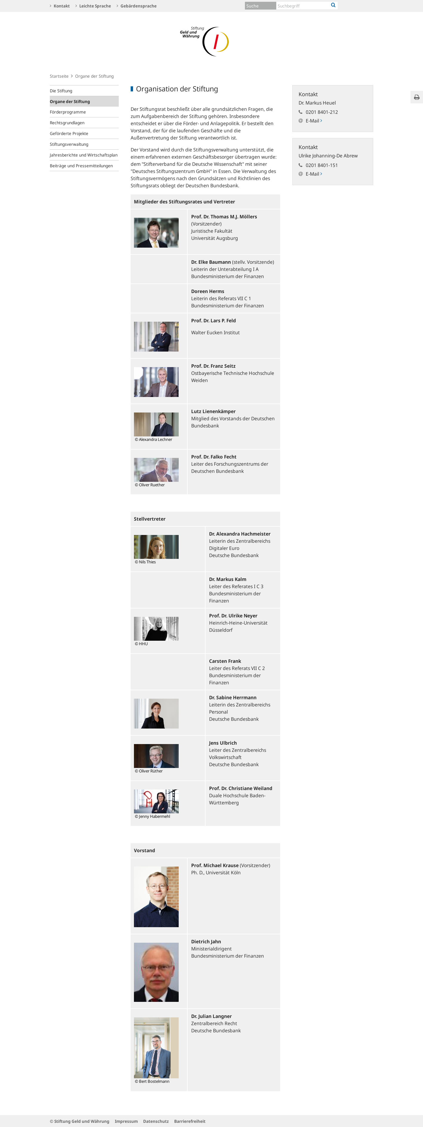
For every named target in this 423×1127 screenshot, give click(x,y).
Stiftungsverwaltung (69, 144)
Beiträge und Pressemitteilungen (81, 165)
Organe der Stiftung (70, 101)
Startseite (59, 76)
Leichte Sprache (93, 6)
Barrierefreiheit (190, 1121)
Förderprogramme (68, 112)
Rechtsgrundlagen (67, 122)
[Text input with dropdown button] (307, 5)
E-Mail (314, 120)
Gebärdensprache (137, 6)
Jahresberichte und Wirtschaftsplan (84, 155)
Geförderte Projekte (69, 133)
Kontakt (60, 6)
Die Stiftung (61, 90)
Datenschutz (156, 1121)
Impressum (126, 1121)
